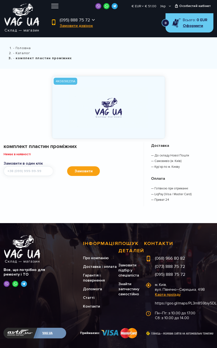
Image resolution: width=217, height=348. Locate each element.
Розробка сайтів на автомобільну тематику (188, 333)
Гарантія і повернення (94, 278)
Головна (23, 48)
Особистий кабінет (195, 6)
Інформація (100, 243)
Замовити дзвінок (76, 25)
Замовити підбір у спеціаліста (128, 270)
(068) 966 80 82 (170, 258)
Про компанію (96, 258)
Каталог (23, 53)
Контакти (91, 306)
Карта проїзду (168, 294)
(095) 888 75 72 (75, 20)
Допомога (92, 289)
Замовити (84, 171)
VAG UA (47, 333)
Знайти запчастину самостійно (128, 289)
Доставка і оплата (100, 266)
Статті (89, 297)
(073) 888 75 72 (170, 266)
